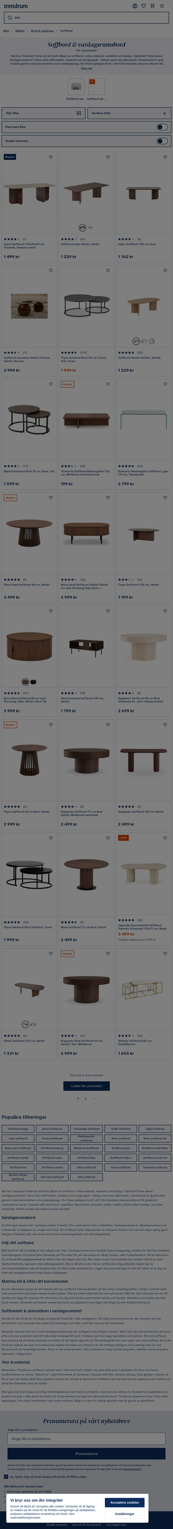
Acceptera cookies (125, 1502)
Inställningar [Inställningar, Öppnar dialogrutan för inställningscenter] (124, 1514)
